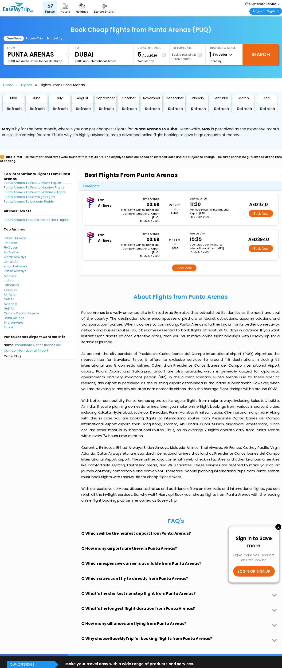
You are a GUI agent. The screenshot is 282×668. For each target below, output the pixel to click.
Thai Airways (14, 322)
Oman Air (11, 261)
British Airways (15, 271)
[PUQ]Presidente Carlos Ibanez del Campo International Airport (36, 61)
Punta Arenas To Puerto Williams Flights (34, 192)
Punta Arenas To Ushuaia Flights (29, 201)
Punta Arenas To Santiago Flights (29, 197)
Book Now (260, 213)
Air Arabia (12, 252)
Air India (10, 275)
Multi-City (54, 38)
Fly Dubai (11, 247)
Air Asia (10, 294)
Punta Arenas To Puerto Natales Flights (34, 187)
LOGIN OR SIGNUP (254, 571)
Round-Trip (34, 38)
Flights (26, 84)
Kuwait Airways (15, 266)
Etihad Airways (15, 238)
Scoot (8, 327)
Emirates (11, 243)
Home (8, 84)
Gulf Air (9, 299)
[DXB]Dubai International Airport (95, 61)
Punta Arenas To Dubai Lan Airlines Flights (36, 220)
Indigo (9, 280)
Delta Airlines (14, 318)
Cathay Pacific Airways (22, 313)
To (77, 48)
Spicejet (10, 290)
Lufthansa (11, 285)
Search (260, 54)
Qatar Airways (15, 257)
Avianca (10, 304)
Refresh (14, 108)
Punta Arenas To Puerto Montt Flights (32, 182)
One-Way (14, 38)
